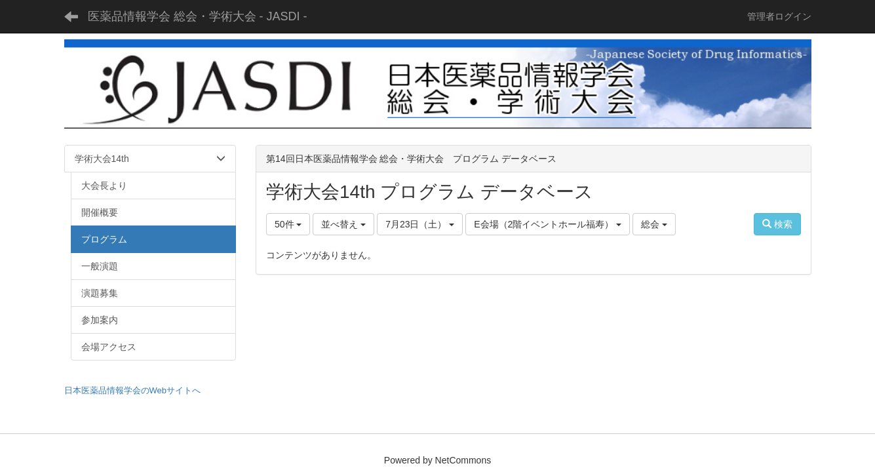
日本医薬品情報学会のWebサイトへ (132, 390)
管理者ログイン (779, 16)
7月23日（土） (419, 224)
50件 (288, 224)
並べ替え (343, 224)
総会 (654, 224)
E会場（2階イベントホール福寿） (547, 224)
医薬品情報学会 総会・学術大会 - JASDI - (197, 16)
